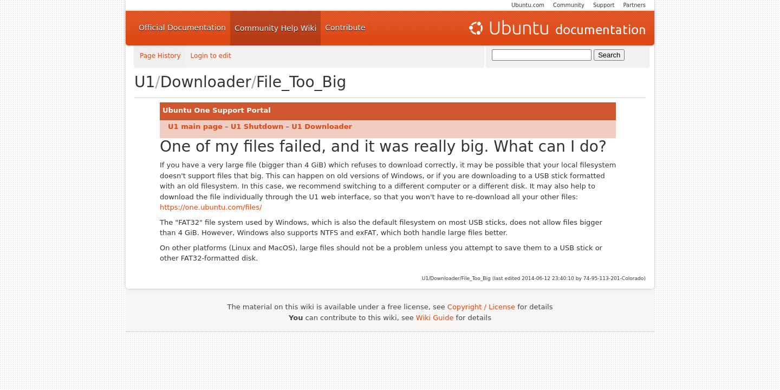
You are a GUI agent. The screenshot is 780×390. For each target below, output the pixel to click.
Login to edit (211, 56)
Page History (160, 56)
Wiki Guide (435, 318)
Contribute (345, 27)
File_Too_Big (301, 82)
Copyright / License (481, 307)
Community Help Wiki (275, 28)
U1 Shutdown (257, 126)
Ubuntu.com (527, 5)
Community (568, 5)
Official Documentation (182, 27)
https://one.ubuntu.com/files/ (211, 207)
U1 (144, 82)
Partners (634, 5)
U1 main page (195, 126)
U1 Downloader (321, 126)
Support (604, 5)
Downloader (205, 82)
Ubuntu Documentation (556, 28)
